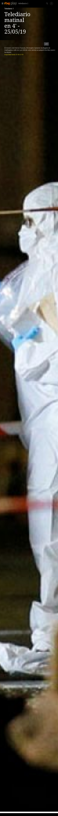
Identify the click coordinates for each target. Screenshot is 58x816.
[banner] (17, 3)
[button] (2, 3)
